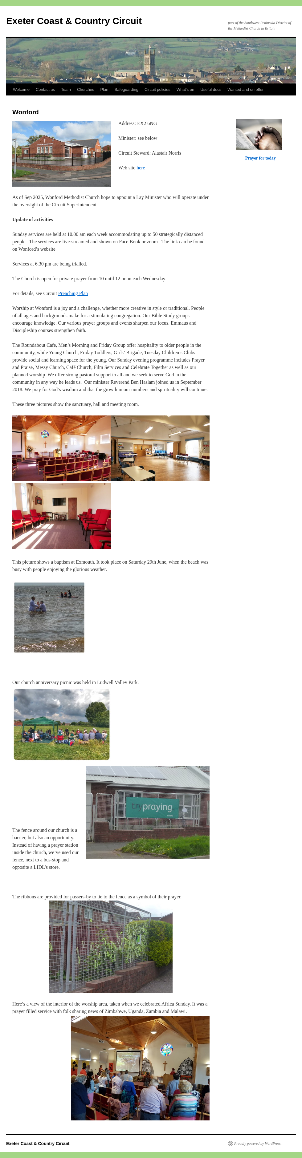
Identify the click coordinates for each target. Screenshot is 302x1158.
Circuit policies (157, 89)
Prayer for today (260, 158)
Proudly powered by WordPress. (258, 1143)
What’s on (185, 89)
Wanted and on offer (245, 89)
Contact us (45, 89)
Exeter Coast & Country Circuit (74, 21)
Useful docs (210, 89)
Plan (104, 89)
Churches (85, 89)
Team (66, 89)
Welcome (21, 89)
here (141, 167)
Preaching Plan (73, 293)
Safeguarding (126, 89)
